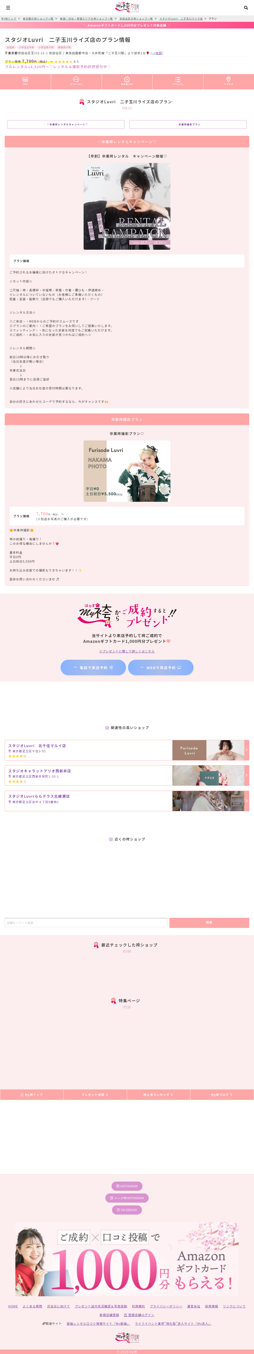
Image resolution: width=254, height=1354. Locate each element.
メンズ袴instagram (127, 1198)
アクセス (228, 80)
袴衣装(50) (127, 80)
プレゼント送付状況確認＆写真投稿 (101, 1306)
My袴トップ (32, 1094)
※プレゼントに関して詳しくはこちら (127, 651)
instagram (127, 1186)
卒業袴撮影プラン (188, 124)
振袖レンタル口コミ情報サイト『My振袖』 (98, 1323)
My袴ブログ (222, 1094)
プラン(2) (177, 80)
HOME (13, 1306)
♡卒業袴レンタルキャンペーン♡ (66, 124)
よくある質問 (32, 1306)
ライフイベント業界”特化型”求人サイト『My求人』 (173, 1323)
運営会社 (193, 1306)
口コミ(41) (76, 80)
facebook (127, 1210)
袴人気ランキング (158, 1094)
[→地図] (157, 53)
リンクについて (234, 1306)
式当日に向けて (58, 1306)
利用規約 (138, 1306)
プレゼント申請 (95, 1094)
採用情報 (211, 1306)
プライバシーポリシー (166, 1306)
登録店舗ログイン (139, 1315)
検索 (209, 922)
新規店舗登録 (109, 1315)
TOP (25, 80)
